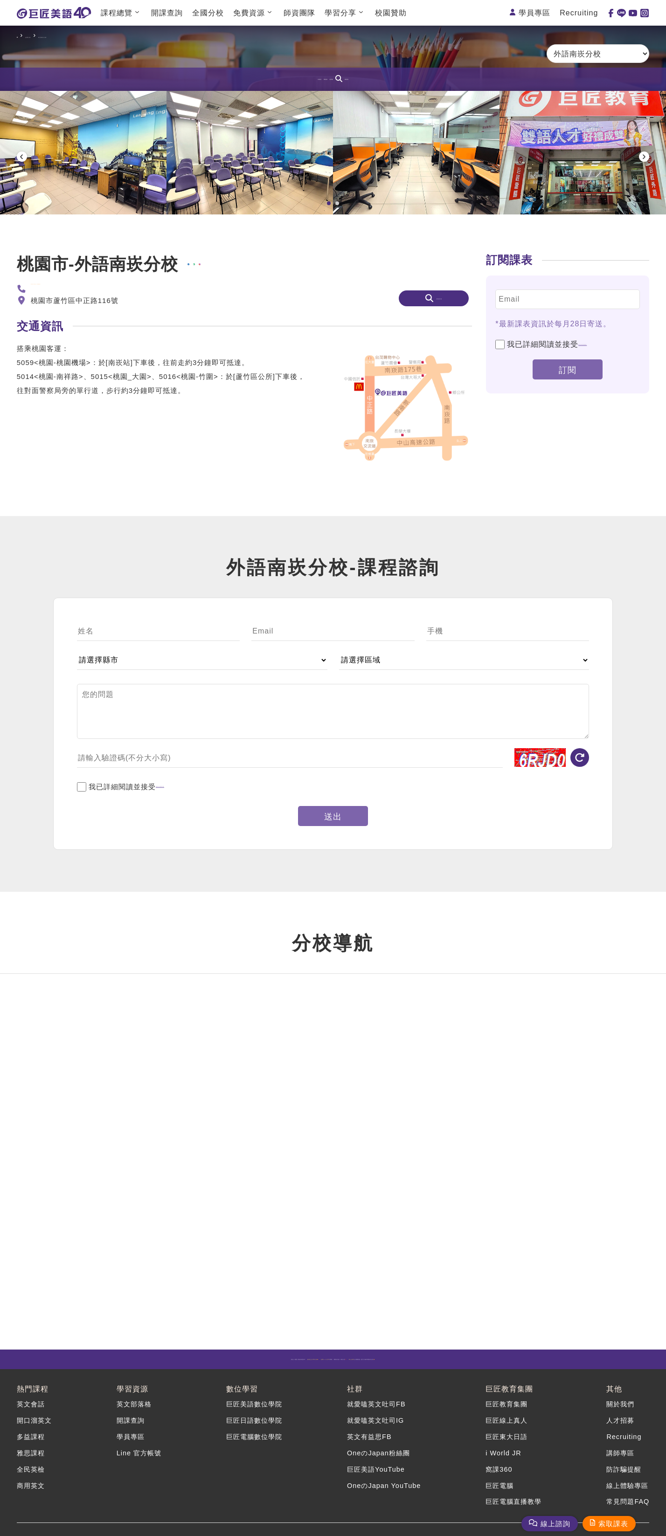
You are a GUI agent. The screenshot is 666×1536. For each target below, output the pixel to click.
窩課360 (497, 1464)
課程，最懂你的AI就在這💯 (335, 1364)
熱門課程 (33, 1394)
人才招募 (619, 1425)
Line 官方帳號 (139, 1451)
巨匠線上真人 (505, 1425)
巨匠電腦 (498, 1478)
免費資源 (249, 13)
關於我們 (619, 1411)
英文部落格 (134, 1411)
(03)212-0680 (54, 352)
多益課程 (32, 1438)
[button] (329, 266)
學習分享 (340, 13)
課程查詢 (419, 79)
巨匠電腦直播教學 (513, 1491)
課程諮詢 (301, 79)
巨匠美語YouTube (375, 1464)
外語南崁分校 (99, 36)
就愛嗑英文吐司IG (375, 1425)
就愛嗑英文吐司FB (376, 1411)
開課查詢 (167, 13)
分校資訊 (247, 79)
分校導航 (355, 79)
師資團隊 (299, 13)
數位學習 (240, 1394)
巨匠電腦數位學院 (254, 1438)
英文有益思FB (368, 1438)
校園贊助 (391, 13)
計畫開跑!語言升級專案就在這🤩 (514, 1364)
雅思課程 (32, 1451)
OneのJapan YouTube (383, 1478)
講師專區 (619, 1451)
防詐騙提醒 (622, 1464)
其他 (612, 1394)
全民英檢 (32, 1464)
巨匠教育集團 (507, 1394)
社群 (353, 1394)
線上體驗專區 (626, 1478)
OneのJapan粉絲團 (378, 1451)
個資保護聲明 (602, 407)
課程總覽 (116, 13)
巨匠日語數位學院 (254, 1425)
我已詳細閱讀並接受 (560, 407)
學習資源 (131, 1394)
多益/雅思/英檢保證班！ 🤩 (154, 1364)
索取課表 (613, 1524)
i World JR (501, 1451)
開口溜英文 (35, 1425)
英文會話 (32, 1411)
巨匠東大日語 (505, 1438)
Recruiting (579, 13)
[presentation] (22, 187)
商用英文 (32, 1478)
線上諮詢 (555, 1524)
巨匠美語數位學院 (254, 1411)
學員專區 (534, 13)
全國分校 (208, 13)
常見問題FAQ (626, 1491)
